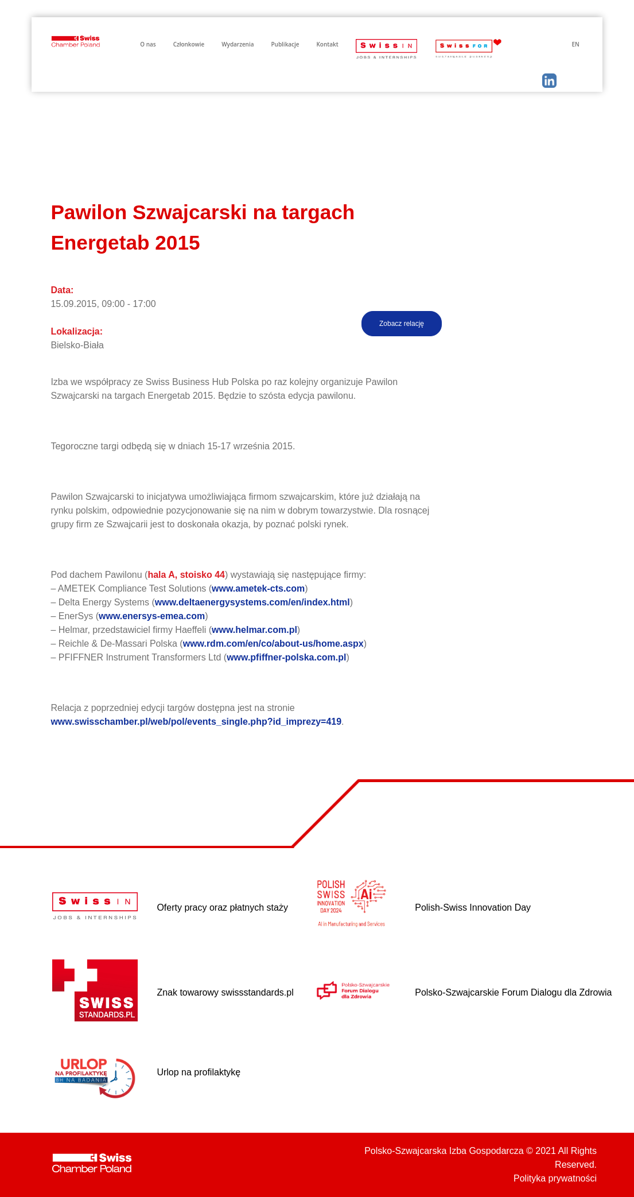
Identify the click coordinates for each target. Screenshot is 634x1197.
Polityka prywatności (555, 1178)
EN (575, 44)
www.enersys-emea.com (152, 616)
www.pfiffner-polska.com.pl (286, 657)
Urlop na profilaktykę (198, 1072)
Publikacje (285, 44)
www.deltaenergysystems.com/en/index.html (252, 602)
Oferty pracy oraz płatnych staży (222, 907)
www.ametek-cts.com (258, 588)
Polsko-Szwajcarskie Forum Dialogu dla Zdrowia (513, 992)
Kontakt (328, 44)
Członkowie (189, 44)
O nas (147, 44)
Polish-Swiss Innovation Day (473, 907)
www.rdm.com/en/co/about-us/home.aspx (273, 643)
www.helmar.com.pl (254, 630)
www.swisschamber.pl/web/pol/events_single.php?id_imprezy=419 (195, 721)
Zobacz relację (401, 324)
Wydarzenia (237, 44)
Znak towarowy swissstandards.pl (225, 992)
